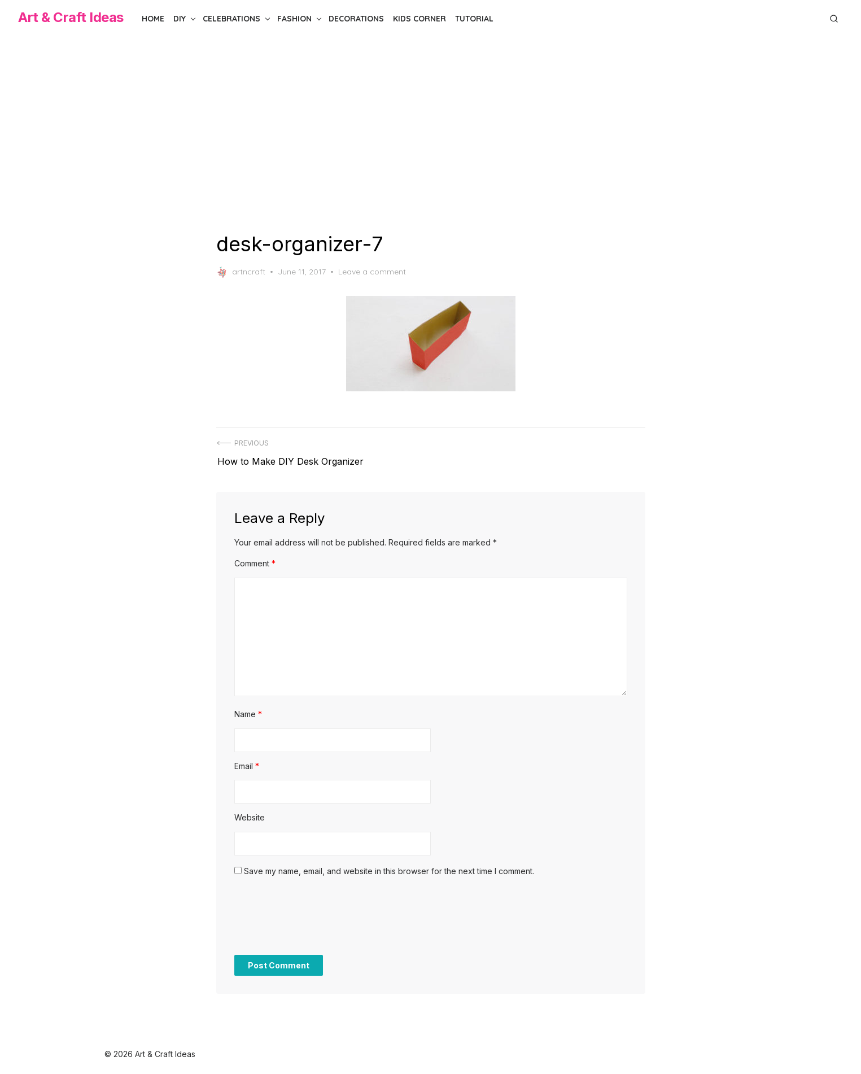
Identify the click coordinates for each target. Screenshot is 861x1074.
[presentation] (320, 918)
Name (248, 710)
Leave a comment (372, 272)
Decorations (356, 19)
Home (153, 19)
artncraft (240, 272)
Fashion (294, 19)
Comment (255, 559)
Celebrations (231, 19)
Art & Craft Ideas (71, 17)
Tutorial (474, 19)
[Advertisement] (431, 134)
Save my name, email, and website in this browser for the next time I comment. (389, 866)
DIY (179, 19)
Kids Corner (419, 19)
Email (246, 761)
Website (249, 813)
